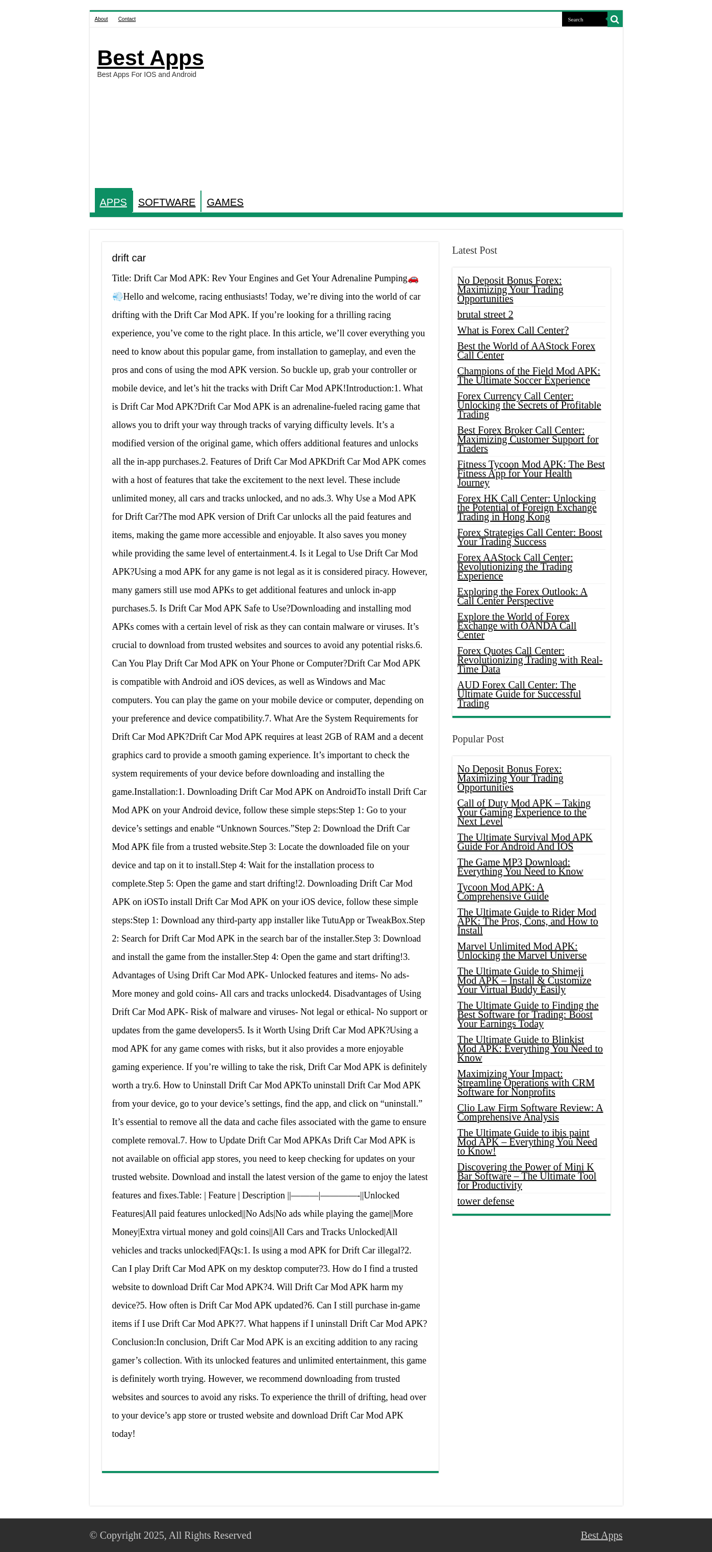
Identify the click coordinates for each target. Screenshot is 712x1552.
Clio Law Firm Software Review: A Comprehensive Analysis (530, 1112)
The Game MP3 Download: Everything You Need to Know (520, 867)
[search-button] (615, 19)
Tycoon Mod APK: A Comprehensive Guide (503, 891)
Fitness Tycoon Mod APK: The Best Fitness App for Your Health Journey (531, 473)
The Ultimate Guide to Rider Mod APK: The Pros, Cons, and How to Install (527, 921)
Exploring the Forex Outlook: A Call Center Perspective (522, 596)
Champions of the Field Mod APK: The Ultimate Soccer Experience (529, 375)
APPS (113, 202)
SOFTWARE (167, 202)
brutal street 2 (485, 314)
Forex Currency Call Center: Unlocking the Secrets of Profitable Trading (529, 405)
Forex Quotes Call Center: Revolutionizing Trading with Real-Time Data (530, 660)
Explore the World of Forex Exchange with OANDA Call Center (517, 625)
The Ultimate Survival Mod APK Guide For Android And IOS (525, 842)
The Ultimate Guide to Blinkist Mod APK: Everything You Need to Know (530, 1048)
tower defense (486, 1201)
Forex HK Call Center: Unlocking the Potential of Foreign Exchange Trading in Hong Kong (527, 507)
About (101, 19)
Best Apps (150, 57)
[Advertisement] (429, 109)
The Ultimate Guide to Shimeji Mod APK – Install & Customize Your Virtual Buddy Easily (524, 980)
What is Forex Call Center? (513, 330)
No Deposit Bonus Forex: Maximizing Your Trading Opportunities (510, 289)
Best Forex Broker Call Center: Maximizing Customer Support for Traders (528, 439)
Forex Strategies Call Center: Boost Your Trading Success (529, 537)
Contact (127, 19)
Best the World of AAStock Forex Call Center (526, 350)
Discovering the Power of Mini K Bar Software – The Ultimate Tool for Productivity (527, 1176)
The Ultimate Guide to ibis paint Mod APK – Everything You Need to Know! (527, 1142)
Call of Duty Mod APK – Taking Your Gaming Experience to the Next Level (524, 812)
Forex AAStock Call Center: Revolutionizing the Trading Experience (515, 566)
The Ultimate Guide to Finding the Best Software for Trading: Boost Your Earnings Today (528, 1014)
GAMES (225, 202)
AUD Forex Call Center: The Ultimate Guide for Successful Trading (519, 694)
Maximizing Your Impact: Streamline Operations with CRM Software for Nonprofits (526, 1083)
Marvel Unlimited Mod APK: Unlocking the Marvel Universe (522, 951)
